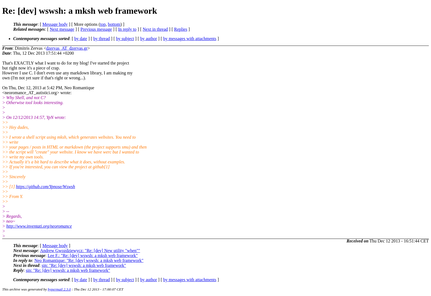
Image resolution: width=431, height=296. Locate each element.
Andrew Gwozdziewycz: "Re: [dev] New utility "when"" (90, 250)
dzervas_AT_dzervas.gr (67, 48)
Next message (62, 29)
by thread (101, 38)
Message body (55, 24)
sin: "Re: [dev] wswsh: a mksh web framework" (84, 265)
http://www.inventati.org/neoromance (39, 226)
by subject (125, 38)
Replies (180, 29)
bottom (114, 24)
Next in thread (155, 29)
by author (148, 38)
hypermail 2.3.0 (59, 289)
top (103, 24)
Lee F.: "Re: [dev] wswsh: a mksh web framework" (93, 255)
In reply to (127, 29)
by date (80, 38)
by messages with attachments (189, 38)
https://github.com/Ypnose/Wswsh (45, 186)
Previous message (96, 29)
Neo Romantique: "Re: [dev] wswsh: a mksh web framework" (88, 260)
